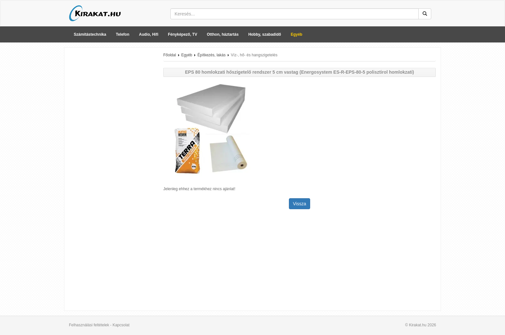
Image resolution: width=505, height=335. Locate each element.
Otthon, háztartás (223, 34)
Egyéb (296, 34)
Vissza (299, 203)
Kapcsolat (120, 325)
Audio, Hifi (148, 34)
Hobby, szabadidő (264, 34)
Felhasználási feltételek (89, 325)
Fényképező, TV (182, 34)
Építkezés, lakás (211, 55)
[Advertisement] (111, 149)
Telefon (122, 34)
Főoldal (169, 55)
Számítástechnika (90, 34)
